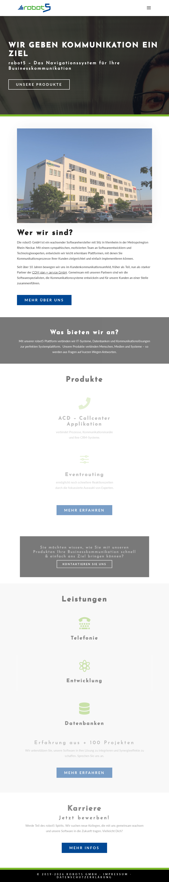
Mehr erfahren (84, 510)
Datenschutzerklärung (84, 877)
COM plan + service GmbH (49, 272)
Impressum (115, 874)
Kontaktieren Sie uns (84, 562)
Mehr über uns (44, 300)
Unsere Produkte (39, 84)
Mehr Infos (84, 848)
